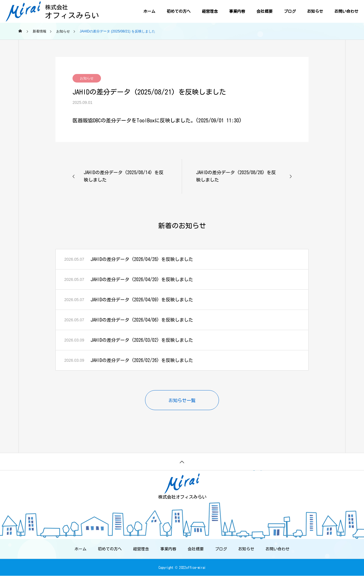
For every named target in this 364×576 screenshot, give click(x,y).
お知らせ (315, 11)
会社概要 (264, 11)
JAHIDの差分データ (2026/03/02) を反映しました (142, 340)
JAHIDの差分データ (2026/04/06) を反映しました (142, 320)
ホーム (149, 11)
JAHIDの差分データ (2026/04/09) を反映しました (142, 299)
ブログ (290, 11)
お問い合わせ (346, 11)
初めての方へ (179, 11)
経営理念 (210, 11)
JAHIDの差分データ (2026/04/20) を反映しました (142, 279)
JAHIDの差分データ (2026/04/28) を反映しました (142, 259)
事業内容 (237, 11)
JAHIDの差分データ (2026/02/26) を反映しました (142, 360)
